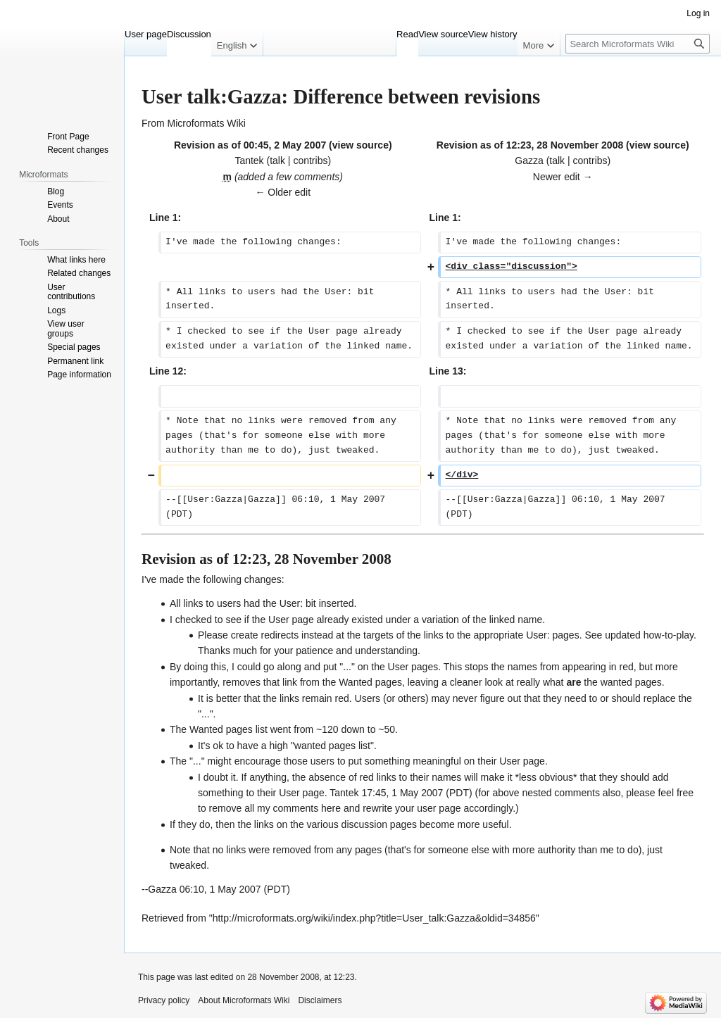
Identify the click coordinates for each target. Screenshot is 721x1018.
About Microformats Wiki (243, 1000)
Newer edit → (563, 176)
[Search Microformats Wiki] (637, 44)
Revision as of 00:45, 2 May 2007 (250, 145)
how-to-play (669, 635)
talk (277, 160)
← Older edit (283, 192)
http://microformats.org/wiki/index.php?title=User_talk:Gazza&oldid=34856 (374, 918)
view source (360, 145)
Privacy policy (163, 1000)
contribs (310, 160)
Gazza (162, 889)
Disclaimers (319, 1000)
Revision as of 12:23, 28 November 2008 (530, 145)
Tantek (344, 792)
